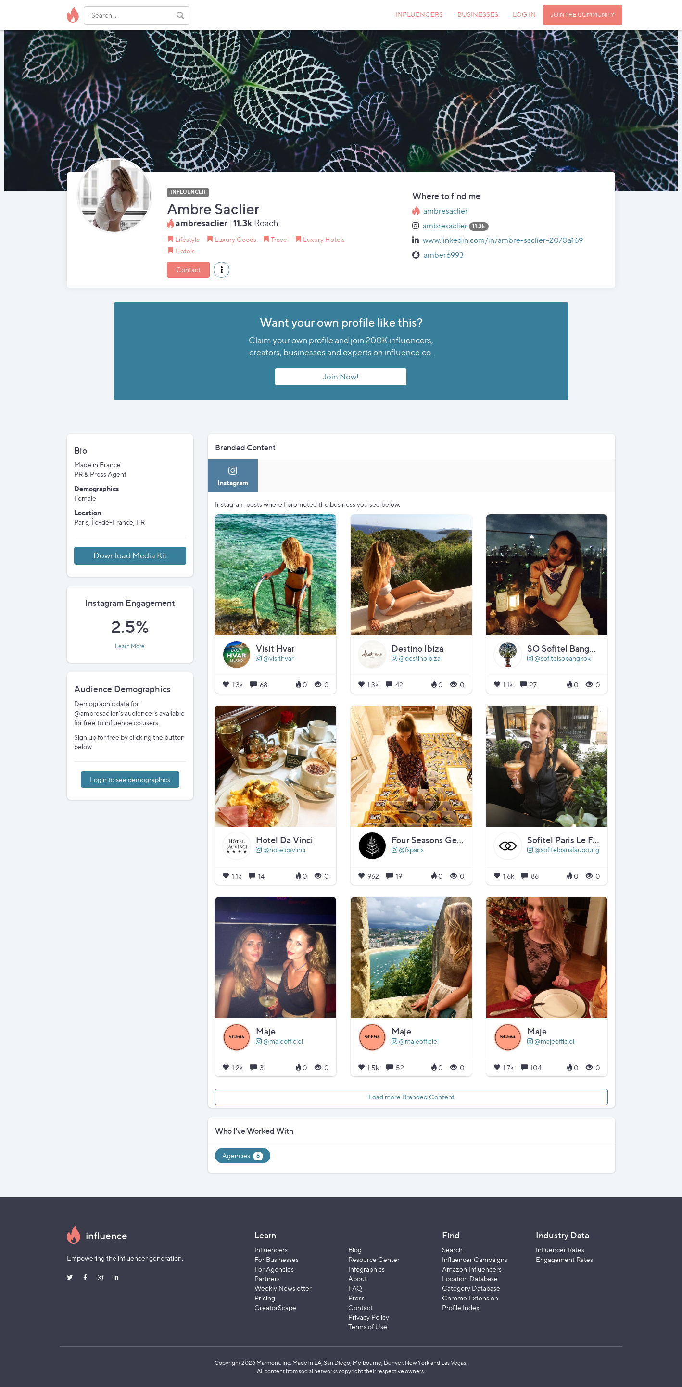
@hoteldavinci (280, 849)
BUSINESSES (477, 14)
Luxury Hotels (324, 239)
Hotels (185, 251)
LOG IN (524, 14)
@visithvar (275, 658)
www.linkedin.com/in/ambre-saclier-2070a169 (503, 240)
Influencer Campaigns (474, 1259)
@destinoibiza (416, 658)
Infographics (366, 1269)
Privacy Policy (368, 1317)
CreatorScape (275, 1307)
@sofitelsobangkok (559, 658)
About (357, 1278)
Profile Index (461, 1307)
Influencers (271, 1250)
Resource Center (374, 1259)
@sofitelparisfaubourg (563, 849)
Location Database (470, 1278)
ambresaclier (445, 210)
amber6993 (444, 255)
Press (356, 1298)
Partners (267, 1278)
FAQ (355, 1288)
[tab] (233, 475)
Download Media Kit (130, 555)
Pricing (264, 1298)
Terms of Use (367, 1327)
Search (452, 1250)
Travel (280, 239)
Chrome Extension (470, 1298)
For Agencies (274, 1269)
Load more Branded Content (411, 1097)
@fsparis (408, 849)
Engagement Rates (564, 1259)
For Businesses (276, 1259)
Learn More (130, 646)
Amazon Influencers (472, 1269)
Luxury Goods (235, 239)
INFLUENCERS (419, 14)
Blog (355, 1250)
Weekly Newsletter (283, 1288)
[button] (221, 270)
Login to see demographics (130, 779)
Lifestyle (187, 239)
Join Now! (341, 376)
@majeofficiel (279, 1041)
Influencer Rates (560, 1250)
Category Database (471, 1288)
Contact (188, 269)
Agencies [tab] (242, 1155)
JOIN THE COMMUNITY (583, 14)
